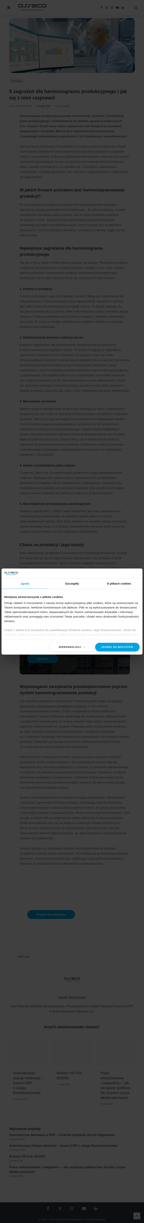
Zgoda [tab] (25, 583)
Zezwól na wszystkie (117, 647)
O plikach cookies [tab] (119, 583)
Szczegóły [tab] (72, 583)
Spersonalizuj (72, 647)
